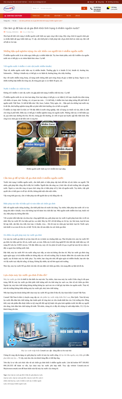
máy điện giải (81, 355)
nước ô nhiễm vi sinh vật (23, 381)
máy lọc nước (8, 378)
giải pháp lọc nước (37, 375)
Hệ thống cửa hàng (113, 2)
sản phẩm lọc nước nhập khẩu (51, 297)
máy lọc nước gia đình (19, 378)
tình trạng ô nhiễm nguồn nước (17, 384)
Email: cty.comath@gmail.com (37, 2)
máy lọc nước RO (32, 378)
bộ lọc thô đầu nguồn (67, 355)
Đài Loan (66, 297)
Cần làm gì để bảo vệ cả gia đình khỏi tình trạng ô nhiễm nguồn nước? (41, 28)
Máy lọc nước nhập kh (29, 351)
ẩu (38, 351)
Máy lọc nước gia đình (12, 279)
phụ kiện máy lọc (10, 358)
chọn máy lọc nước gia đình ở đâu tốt (18, 375)
